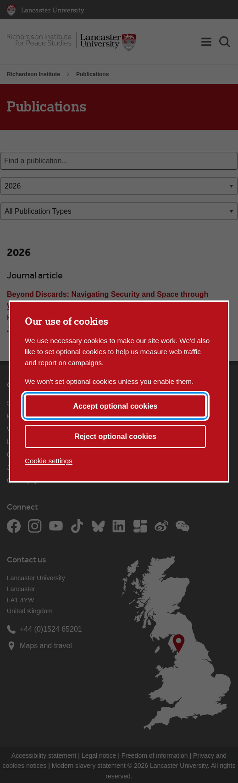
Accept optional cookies (115, 406)
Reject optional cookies (115, 436)
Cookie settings (48, 461)
